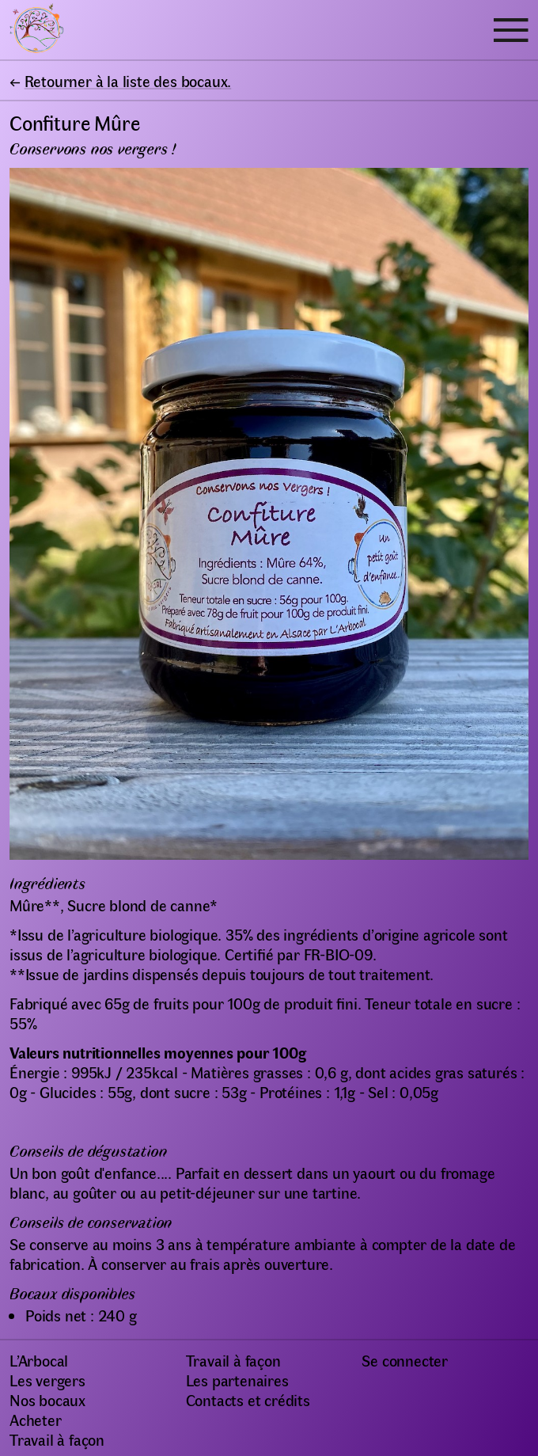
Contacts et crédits (248, 1399)
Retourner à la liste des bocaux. (128, 80)
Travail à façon (56, 1439)
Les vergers (47, 1379)
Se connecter (405, 1359)
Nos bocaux (47, 1399)
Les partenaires (237, 1379)
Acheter (35, 1419)
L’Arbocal (38, 1359)
